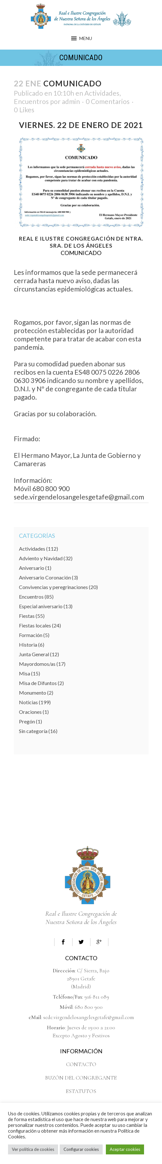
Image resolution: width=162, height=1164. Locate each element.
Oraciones (30, 712)
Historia (28, 645)
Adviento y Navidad (41, 558)
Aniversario (31, 568)
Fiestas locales (35, 625)
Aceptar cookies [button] (125, 1149)
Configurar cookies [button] (81, 1149)
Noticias (28, 702)
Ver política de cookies (33, 1149)
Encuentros (31, 101)
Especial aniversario (41, 606)
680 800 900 (89, 1007)
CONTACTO (81, 1064)
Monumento (32, 693)
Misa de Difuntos (38, 683)
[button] (85, 38)
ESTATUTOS (81, 1091)
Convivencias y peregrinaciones (53, 587)
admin (71, 101)
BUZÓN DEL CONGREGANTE (81, 1077)
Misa (24, 673)
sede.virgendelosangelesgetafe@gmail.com (88, 1017)
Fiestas (27, 616)
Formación (30, 635)
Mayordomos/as (37, 664)
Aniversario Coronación (45, 577)
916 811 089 (96, 996)
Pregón (27, 721)
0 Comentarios (108, 101)
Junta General (34, 654)
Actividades (101, 93)
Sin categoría (33, 731)
